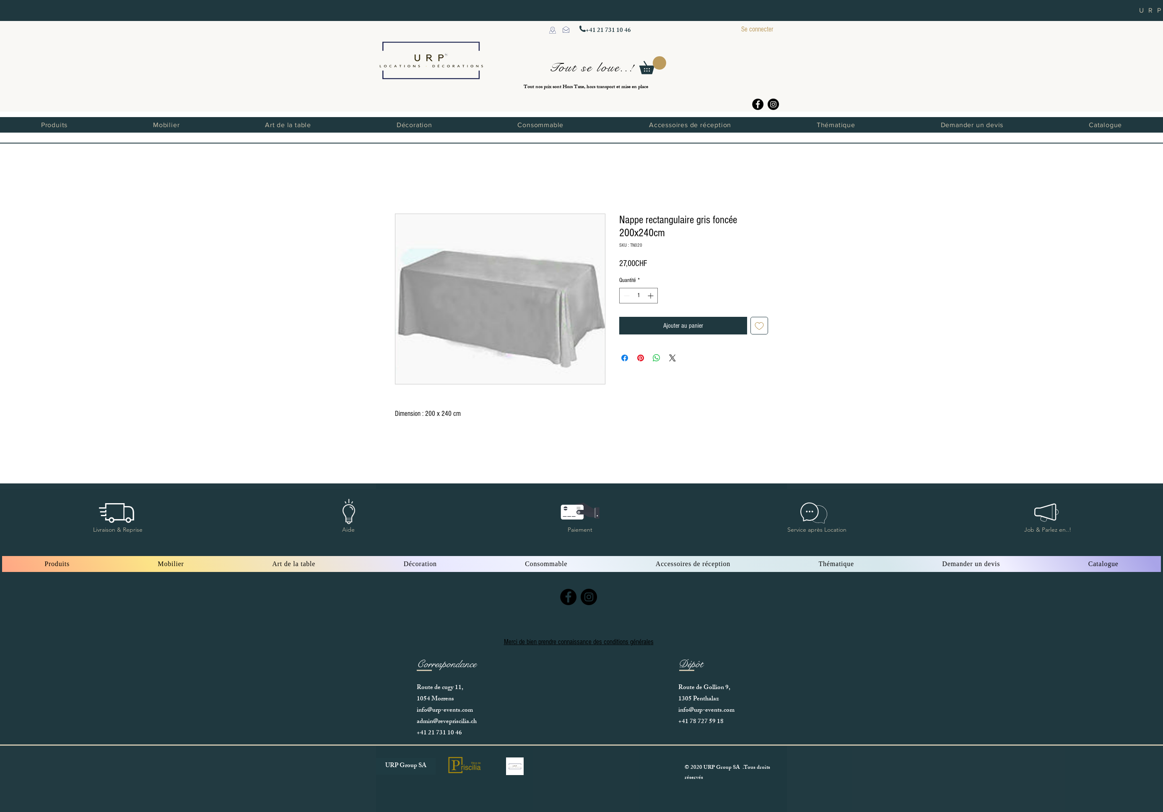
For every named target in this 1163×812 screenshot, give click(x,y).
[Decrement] (625, 295)
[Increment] (651, 295)
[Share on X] (672, 358)
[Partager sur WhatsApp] (657, 358)
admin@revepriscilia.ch (447, 722)
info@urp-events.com (445, 710)
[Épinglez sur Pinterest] (641, 358)
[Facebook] (757, 104)
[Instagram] (773, 104)
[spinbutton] (638, 295)
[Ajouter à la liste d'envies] (759, 325)
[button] (652, 65)
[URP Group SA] (406, 766)
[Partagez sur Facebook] (625, 358)
